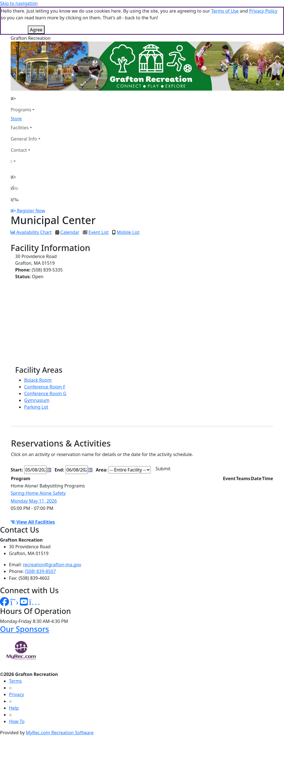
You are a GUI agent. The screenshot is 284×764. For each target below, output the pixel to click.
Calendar (69, 232)
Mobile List (128, 232)
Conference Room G (45, 393)
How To (16, 721)
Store (16, 119)
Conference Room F (44, 387)
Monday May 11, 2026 (34, 501)
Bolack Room (38, 380)
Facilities (20, 128)
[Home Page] (25, 98)
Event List (98, 232)
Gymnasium (36, 400)
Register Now (31, 211)
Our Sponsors (24, 629)
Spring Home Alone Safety (38, 493)
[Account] (25, 161)
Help (14, 708)
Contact (19, 150)
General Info (24, 139)
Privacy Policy (263, 11)
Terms (15, 681)
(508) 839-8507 (40, 571)
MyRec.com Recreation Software (59, 733)
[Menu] (15, 199)
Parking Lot (36, 407)
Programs (21, 110)
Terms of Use (225, 11)
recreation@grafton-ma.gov (52, 565)
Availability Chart (31, 232)
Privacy (16, 694)
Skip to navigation (19, 3)
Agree (36, 30)
